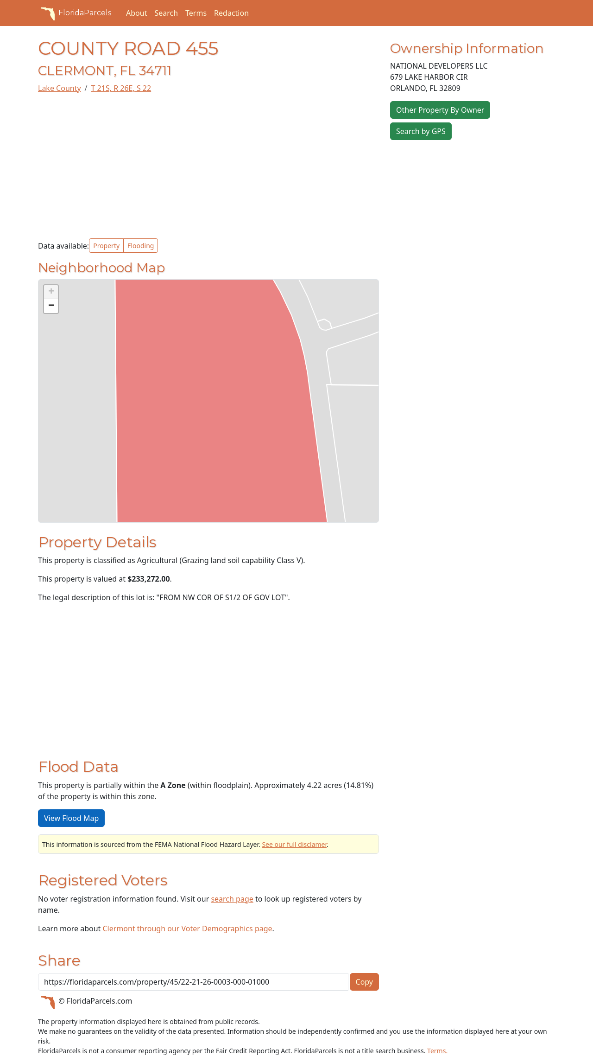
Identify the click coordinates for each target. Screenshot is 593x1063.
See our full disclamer (294, 844)
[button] (51, 292)
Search (166, 13)
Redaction (231, 13)
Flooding (140, 245)
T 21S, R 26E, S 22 (121, 88)
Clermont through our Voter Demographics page (187, 928)
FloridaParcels (74, 13)
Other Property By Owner (440, 110)
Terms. (437, 1050)
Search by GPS (421, 131)
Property (106, 245)
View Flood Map (71, 818)
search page (232, 899)
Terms (196, 13)
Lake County (59, 88)
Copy (364, 982)
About (136, 13)
